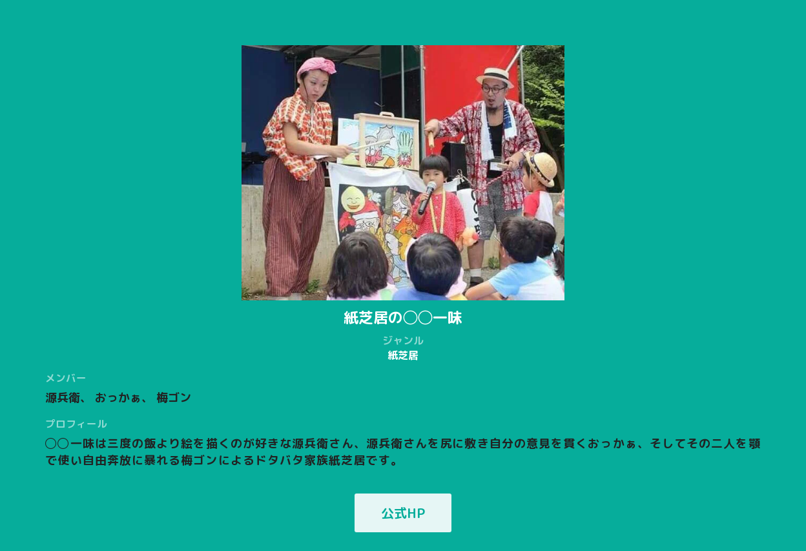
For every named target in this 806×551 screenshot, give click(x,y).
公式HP (403, 513)
